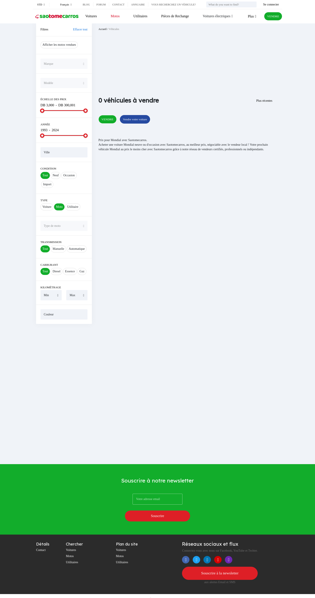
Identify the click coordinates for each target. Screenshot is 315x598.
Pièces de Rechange (173, 16)
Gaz (81, 271)
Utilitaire (72, 206)
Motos (114, 16)
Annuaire (138, 4)
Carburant (49, 264)
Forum (101, 4)
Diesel (56, 271)
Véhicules (114, 29)
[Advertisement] (64, 394)
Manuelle (58, 248)
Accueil (102, 29)
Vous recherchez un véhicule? (173, 4)
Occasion (69, 175)
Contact (118, 4)
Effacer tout (80, 29)
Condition (48, 168)
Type (44, 200)
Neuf (55, 175)
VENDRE (271, 16)
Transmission (50, 242)
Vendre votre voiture (140, 119)
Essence (70, 271)
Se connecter (271, 4)
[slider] (42, 110)
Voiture (46, 206)
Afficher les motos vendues (59, 44)
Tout (45, 175)
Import (47, 184)
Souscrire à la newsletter (219, 561)
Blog (86, 4)
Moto (59, 206)
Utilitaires (139, 16)
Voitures (91, 16)
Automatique (77, 248)
